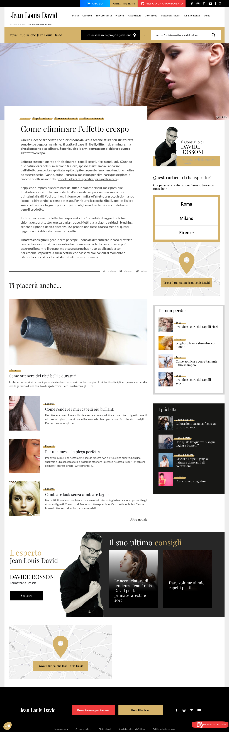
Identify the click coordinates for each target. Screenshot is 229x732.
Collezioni (88, 15)
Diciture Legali (105, 713)
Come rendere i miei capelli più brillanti (84, 393)
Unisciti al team (124, 3)
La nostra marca (61, 713)
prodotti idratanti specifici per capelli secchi (87, 179)
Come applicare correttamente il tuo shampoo (197, 363)
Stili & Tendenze (192, 15)
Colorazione (152, 15)
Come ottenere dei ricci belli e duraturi (46, 360)
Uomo (208, 15)
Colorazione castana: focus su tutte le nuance (196, 425)
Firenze (186, 232)
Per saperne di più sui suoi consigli (198, 161)
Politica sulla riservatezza (164, 713)
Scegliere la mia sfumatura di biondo (195, 345)
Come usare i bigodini (191, 481)
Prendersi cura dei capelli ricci (197, 327)
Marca (76, 15)
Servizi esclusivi (105, 15)
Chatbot (95, 4)
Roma (186, 203)
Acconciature (135, 15)
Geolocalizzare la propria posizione (111, 35)
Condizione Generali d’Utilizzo (132, 713)
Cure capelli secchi (66, 118)
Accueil (13, 24)
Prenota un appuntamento (162, 3)
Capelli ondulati (42, 118)
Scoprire (27, 580)
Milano (186, 218)
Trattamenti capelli (171, 15)
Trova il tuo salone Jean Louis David (186, 282)
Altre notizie (138, 504)
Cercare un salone (83, 713)
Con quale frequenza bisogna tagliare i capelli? (195, 443)
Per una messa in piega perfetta (75, 436)
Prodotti (120, 15)
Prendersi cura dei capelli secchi (193, 381)
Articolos (21, 24)
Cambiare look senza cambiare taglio (80, 478)
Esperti (25, 118)
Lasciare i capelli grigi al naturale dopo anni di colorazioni (192, 462)
